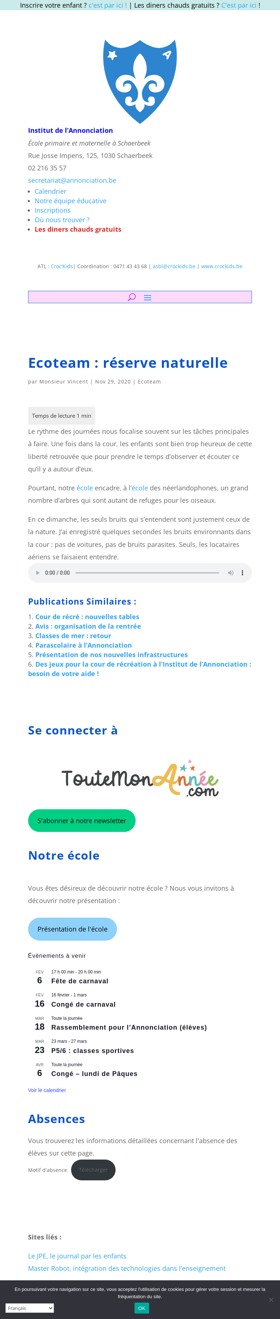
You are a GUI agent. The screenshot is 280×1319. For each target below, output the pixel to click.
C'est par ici (239, 5)
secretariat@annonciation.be (72, 180)
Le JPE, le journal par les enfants (77, 1255)
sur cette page (71, 1153)
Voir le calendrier (47, 1090)
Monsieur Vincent (63, 381)
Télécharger (93, 1169)
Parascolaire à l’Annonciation (83, 645)
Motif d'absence (47, 1169)
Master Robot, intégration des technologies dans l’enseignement (127, 1268)
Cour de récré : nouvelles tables (87, 616)
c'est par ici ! (108, 5)
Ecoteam (149, 381)
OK (141, 1308)
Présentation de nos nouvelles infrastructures (111, 654)
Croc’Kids (62, 266)
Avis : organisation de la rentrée (88, 626)
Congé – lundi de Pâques (94, 1073)
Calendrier (50, 191)
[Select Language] (29, 1308)
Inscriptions (53, 210)
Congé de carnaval (83, 1004)
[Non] (271, 1299)
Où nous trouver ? (62, 219)
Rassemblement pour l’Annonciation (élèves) (129, 1027)
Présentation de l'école (73, 929)
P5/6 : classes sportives (92, 1050)
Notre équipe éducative (70, 200)
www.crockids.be (221, 266)
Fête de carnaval (80, 981)
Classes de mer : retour (73, 635)
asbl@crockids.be (174, 266)
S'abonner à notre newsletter (82, 820)
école (85, 487)
